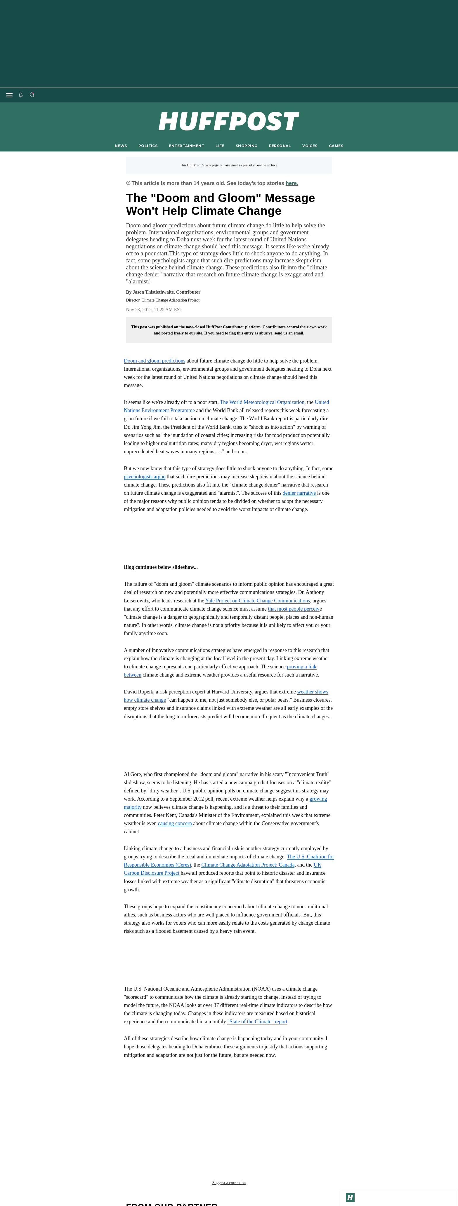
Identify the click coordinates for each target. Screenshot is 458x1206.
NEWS (121, 146)
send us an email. (289, 333)
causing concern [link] (175, 823)
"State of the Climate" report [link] (257, 1021)
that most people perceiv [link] (294, 609)
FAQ (307, 1160)
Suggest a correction (229, 1113)
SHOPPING (246, 146)
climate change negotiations (284, 1091)
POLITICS (147, 146)
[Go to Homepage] (350, 1197)
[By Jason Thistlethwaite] (166, 292)
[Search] (32, 95)
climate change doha (217, 1091)
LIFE (220, 146)
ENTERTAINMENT (186, 146)
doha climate (142, 1100)
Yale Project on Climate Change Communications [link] (257, 601)
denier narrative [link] (299, 493)
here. (292, 183)
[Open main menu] (9, 95)
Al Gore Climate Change (155, 1091)
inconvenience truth (190, 1100)
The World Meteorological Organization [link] (261, 402)
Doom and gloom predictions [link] (154, 361)
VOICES (310, 146)
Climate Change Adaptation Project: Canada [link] (247, 865)
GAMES (336, 146)
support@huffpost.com (228, 1164)
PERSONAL (280, 146)
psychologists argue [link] (144, 477)
